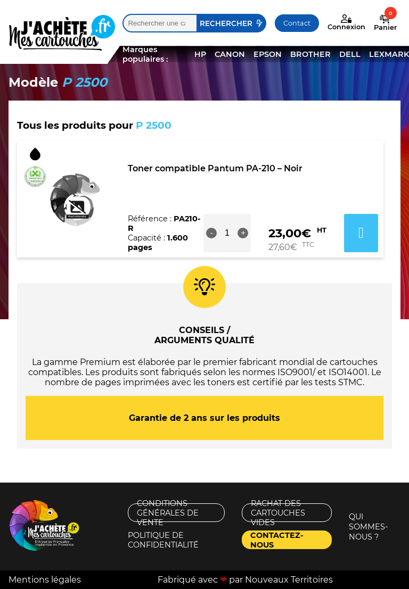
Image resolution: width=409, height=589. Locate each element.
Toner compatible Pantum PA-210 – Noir (215, 168)
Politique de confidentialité (163, 539)
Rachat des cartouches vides (278, 512)
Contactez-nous (277, 539)
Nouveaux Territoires (289, 580)
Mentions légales (45, 580)
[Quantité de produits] (227, 233)
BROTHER (310, 54)
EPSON (267, 54)
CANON (230, 54)
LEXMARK (389, 54)
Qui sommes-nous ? (368, 527)
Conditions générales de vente (168, 512)
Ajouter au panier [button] (361, 233)
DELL (350, 54)
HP (200, 54)
